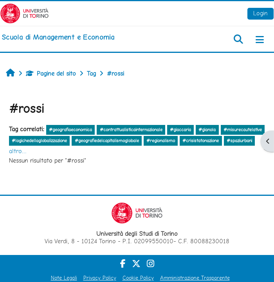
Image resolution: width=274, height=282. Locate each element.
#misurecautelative (243, 129)
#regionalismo (160, 140)
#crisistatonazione (200, 140)
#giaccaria (180, 129)
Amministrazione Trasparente (195, 277)
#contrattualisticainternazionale (131, 129)
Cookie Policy (138, 277)
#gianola (207, 129)
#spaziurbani (239, 140)
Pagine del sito (51, 73)
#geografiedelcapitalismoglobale (107, 140)
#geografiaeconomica (70, 129)
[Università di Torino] (24, 12)
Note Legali (64, 277)
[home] (58, 37)
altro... (18, 151)
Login (260, 13)
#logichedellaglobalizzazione (39, 140)
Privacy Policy (99, 277)
